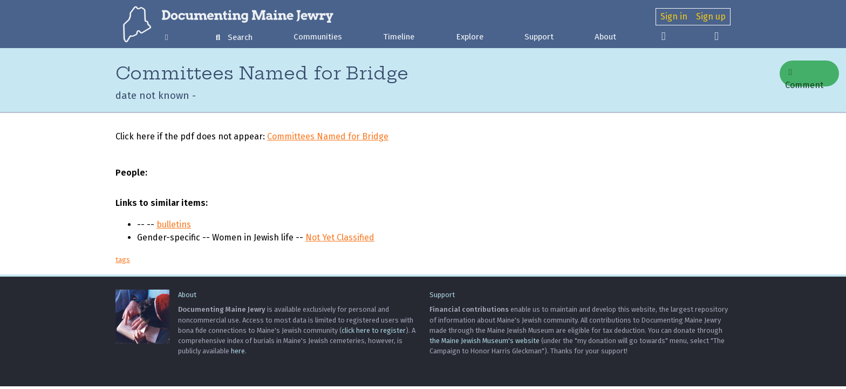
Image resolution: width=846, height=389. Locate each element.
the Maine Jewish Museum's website (484, 341)
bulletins (173, 224)
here (238, 351)
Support (539, 37)
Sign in (673, 16)
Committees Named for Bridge (327, 136)
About (605, 37)
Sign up (711, 16)
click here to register (374, 330)
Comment (804, 77)
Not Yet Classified (339, 237)
